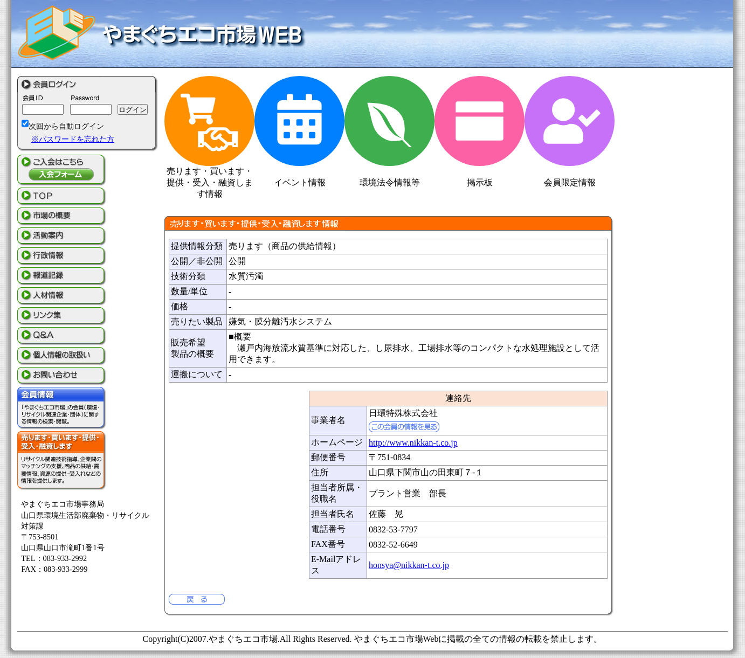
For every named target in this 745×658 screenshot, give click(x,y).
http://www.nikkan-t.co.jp (413, 442)
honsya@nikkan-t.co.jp (409, 565)
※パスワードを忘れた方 (72, 139)
